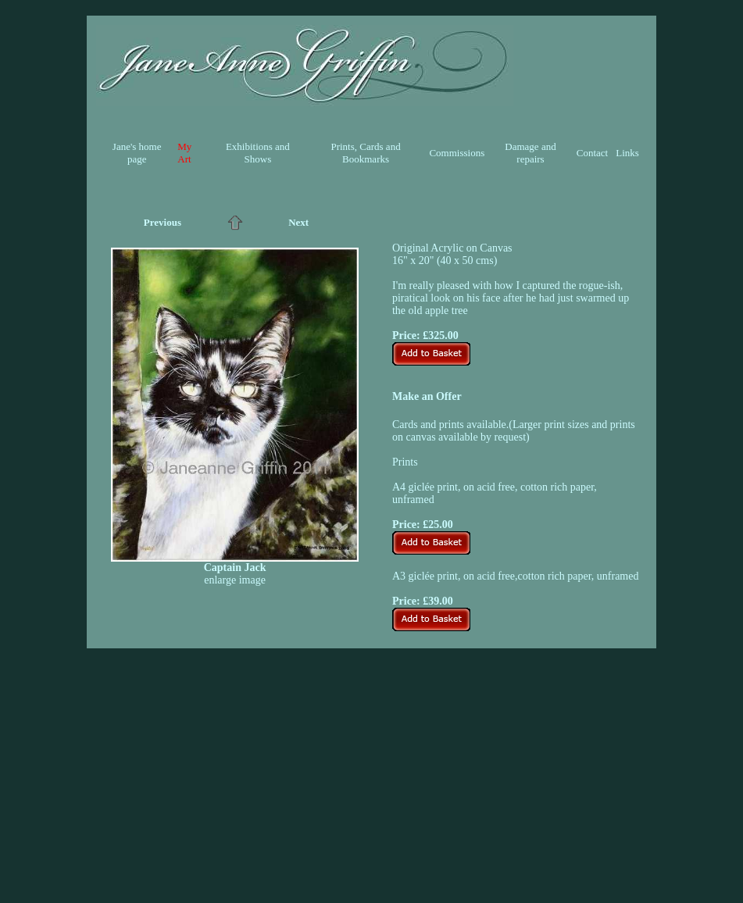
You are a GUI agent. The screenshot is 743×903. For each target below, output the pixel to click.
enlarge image (235, 580)
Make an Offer (427, 396)
